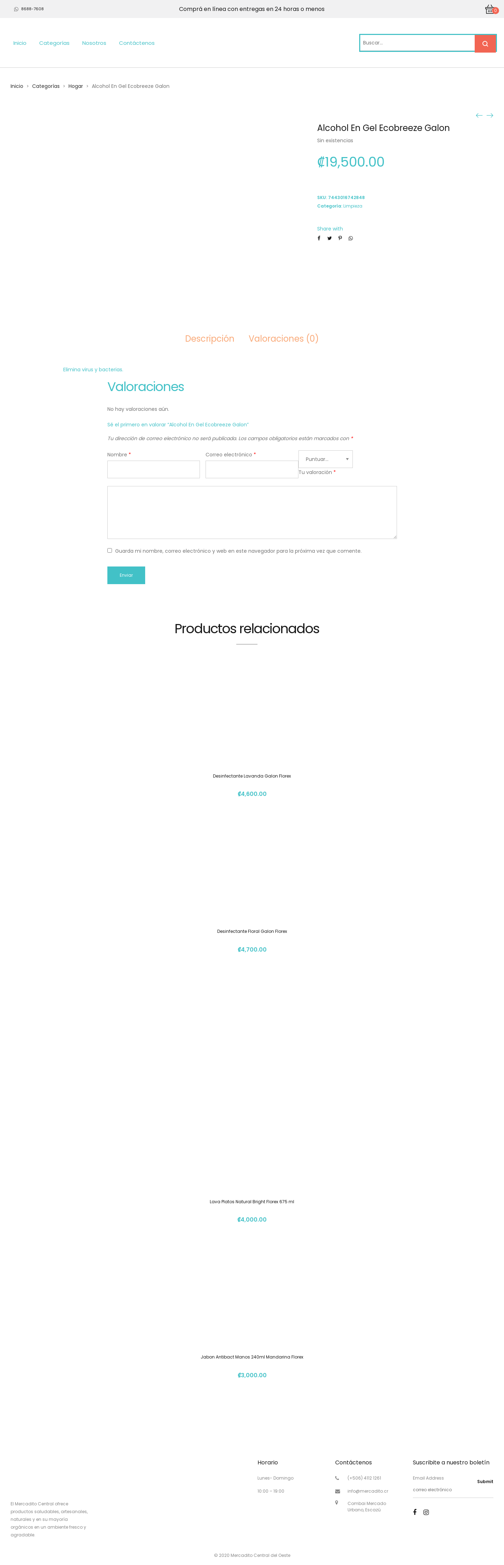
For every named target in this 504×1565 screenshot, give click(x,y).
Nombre (119, 454)
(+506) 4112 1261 (364, 1478)
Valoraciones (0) (284, 338)
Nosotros (94, 43)
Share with (330, 228)
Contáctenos (137, 43)
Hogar (76, 86)
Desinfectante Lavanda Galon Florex (252, 776)
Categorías (54, 43)
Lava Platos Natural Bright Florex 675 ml (252, 1202)
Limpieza (352, 206)
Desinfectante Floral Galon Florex (252, 931)
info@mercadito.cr (368, 1491)
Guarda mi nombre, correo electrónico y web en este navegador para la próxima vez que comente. (238, 550)
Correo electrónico (231, 454)
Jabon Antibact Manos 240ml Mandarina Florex (252, 1357)
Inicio (19, 43)
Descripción (210, 338)
